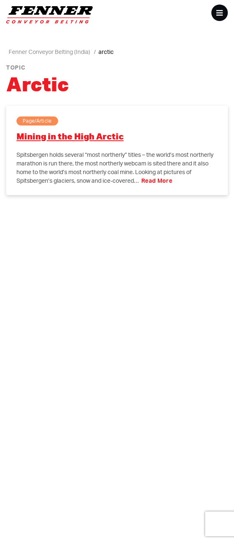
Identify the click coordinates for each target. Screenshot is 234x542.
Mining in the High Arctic (70, 136)
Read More (156, 180)
